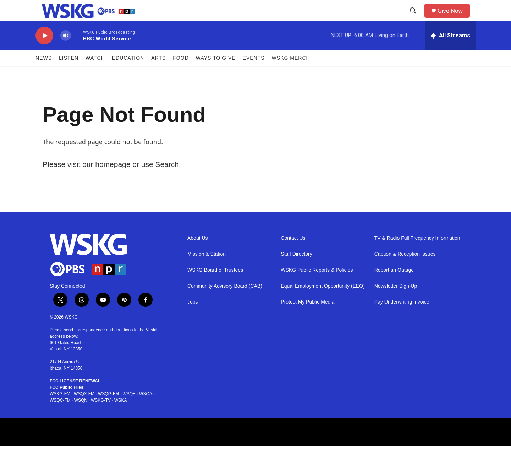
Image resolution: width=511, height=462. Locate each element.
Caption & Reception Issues (405, 270)
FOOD (180, 74)
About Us (197, 254)
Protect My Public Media (307, 318)
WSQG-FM (108, 409)
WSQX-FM (84, 409)
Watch (95, 74)
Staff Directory (296, 270)
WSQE (129, 409)
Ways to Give (216, 74)
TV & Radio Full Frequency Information (417, 254)
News (43, 74)
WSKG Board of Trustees (215, 286)
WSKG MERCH (291, 74)
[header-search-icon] (415, 19)
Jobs (192, 318)
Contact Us (293, 254)
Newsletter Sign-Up (395, 302)
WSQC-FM (60, 416)
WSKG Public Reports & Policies (317, 286)
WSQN (80, 416)
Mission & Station (206, 270)
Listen (68, 74)
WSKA (120, 416)
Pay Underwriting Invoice (401, 318)
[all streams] (450, 51)
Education (128, 74)
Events (254, 74)
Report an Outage (394, 286)
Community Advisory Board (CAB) (224, 302)
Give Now (454, 18)
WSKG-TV (101, 416)
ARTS (158, 74)
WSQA (145, 409)
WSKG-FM (60, 409)
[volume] (66, 52)
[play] (44, 52)
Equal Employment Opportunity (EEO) (323, 302)
